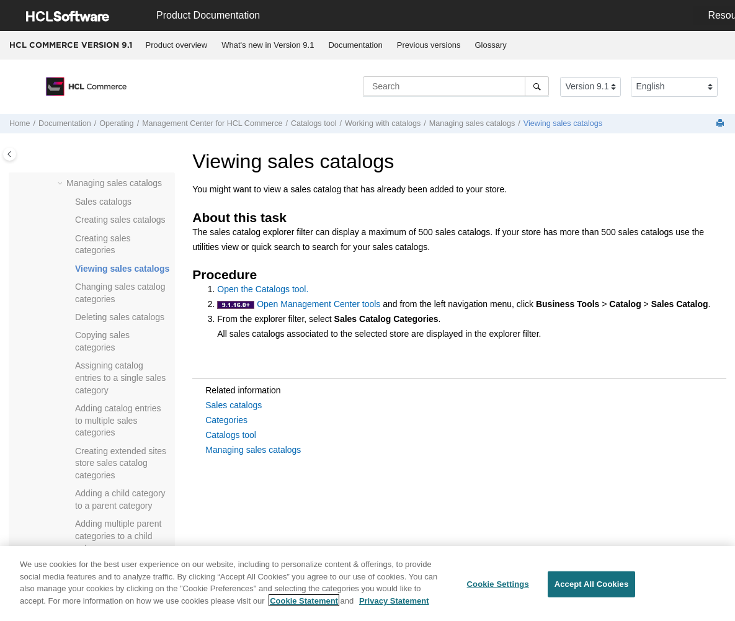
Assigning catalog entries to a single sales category (120, 377)
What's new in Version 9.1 (267, 45)
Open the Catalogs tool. (262, 289)
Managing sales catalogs (472, 123)
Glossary (490, 45)
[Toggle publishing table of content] (9, 154)
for (212, 123)
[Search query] (456, 86)
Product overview (177, 45)
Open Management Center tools (318, 304)
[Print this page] (721, 124)
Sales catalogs (103, 202)
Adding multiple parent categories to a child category (118, 536)
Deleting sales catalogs (119, 317)
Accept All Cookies (592, 589)
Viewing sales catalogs (562, 123)
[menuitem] (176, 45)
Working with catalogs (383, 123)
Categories (226, 420)
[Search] (537, 86)
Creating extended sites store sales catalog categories (120, 463)
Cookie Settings (498, 589)
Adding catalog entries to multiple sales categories (118, 420)
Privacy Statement (394, 606)
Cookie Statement (304, 606)
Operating (116, 123)
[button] (61, 183)
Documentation (355, 45)
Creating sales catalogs (120, 220)
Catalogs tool (230, 435)
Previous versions (429, 45)
